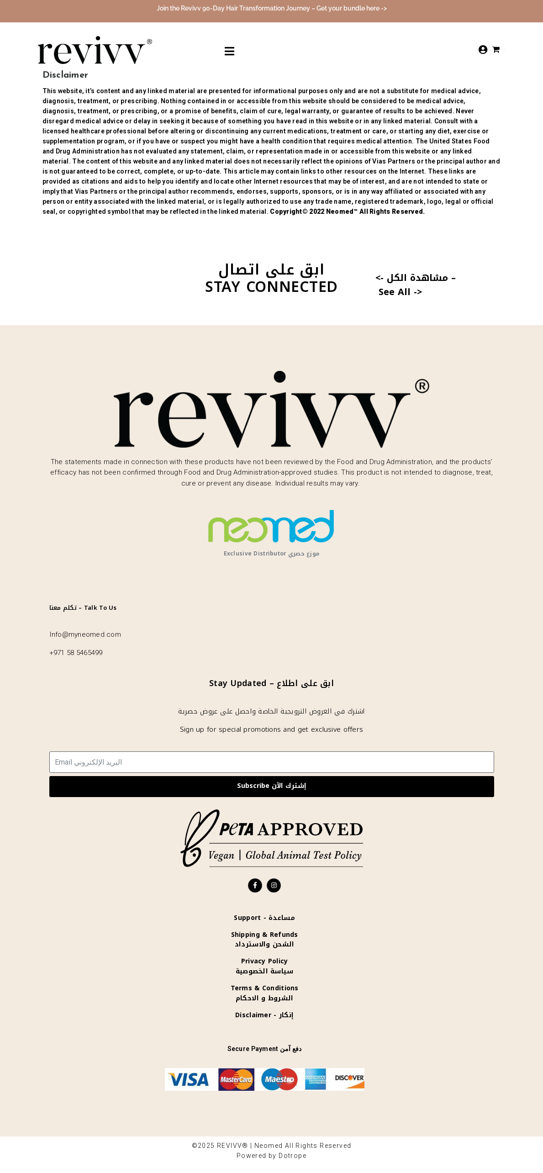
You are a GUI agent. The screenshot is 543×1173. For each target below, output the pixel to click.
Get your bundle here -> (351, 8)
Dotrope (292, 1155)
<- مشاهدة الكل (411, 277)
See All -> (400, 292)
